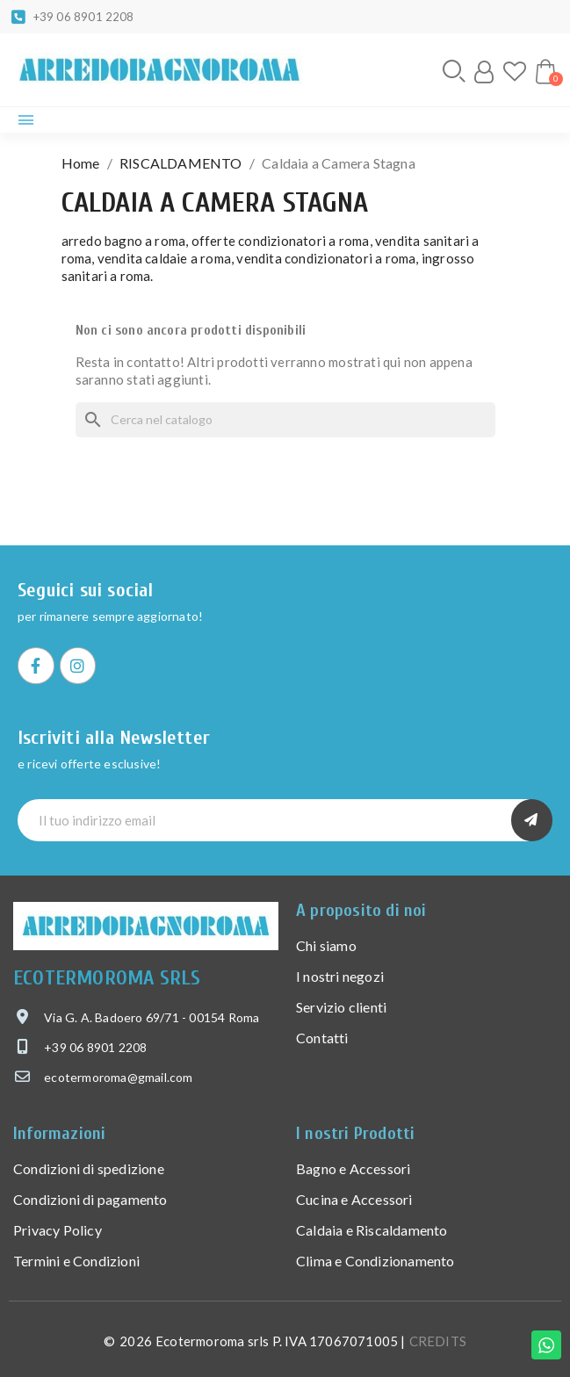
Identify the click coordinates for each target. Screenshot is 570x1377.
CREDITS (437, 1341)
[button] (454, 71)
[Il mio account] (484, 72)
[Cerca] (285, 419)
